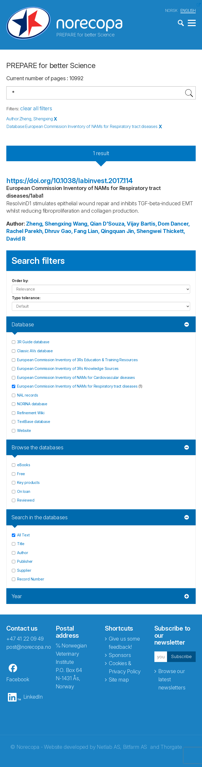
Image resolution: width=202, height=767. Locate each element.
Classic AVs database (35, 350)
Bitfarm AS (135, 747)
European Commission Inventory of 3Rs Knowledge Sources (68, 368)
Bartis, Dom (155, 223)
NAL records (27, 395)
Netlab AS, (109, 747)
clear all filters (36, 108)
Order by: (20, 280)
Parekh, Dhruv (42, 231)
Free (21, 473)
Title (20, 543)
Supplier (24, 570)
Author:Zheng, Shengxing (29, 118)
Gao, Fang (74, 231)
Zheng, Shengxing (49, 223)
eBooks (23, 465)
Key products (28, 482)
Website (24, 430)
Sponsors (120, 655)
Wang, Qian (87, 223)
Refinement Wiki (30, 412)
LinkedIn (33, 696)
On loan (23, 491)
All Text (23, 534)
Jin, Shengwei (144, 231)
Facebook (17, 679)
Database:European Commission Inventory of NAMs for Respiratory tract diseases (82, 126)
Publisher (25, 561)
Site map (119, 679)
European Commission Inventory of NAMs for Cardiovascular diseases (76, 377)
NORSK (171, 10)
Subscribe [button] (180, 656)
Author (22, 552)
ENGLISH (188, 10)
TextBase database (33, 421)
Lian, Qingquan (106, 231)
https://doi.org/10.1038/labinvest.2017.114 (69, 180)
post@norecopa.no (28, 647)
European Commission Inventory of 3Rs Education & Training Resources (77, 359)
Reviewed (25, 500)
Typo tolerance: (26, 297)
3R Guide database (33, 342)
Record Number (30, 579)
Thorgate (171, 747)
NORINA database (32, 404)
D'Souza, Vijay (121, 223)
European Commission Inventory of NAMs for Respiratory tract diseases (77, 386)
